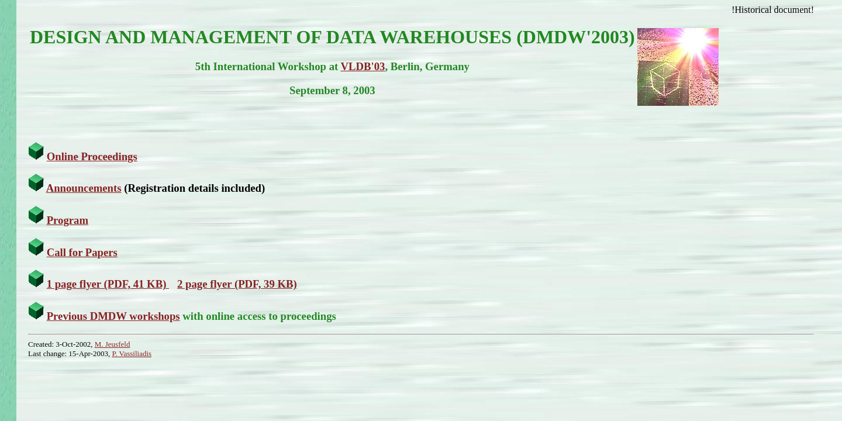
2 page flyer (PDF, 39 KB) (237, 284)
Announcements (84, 188)
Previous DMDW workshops (113, 316)
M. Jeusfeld (112, 344)
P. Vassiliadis (131, 353)
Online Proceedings (92, 156)
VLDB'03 (363, 66)
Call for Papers (82, 252)
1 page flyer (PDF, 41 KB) (108, 284)
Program (67, 220)
